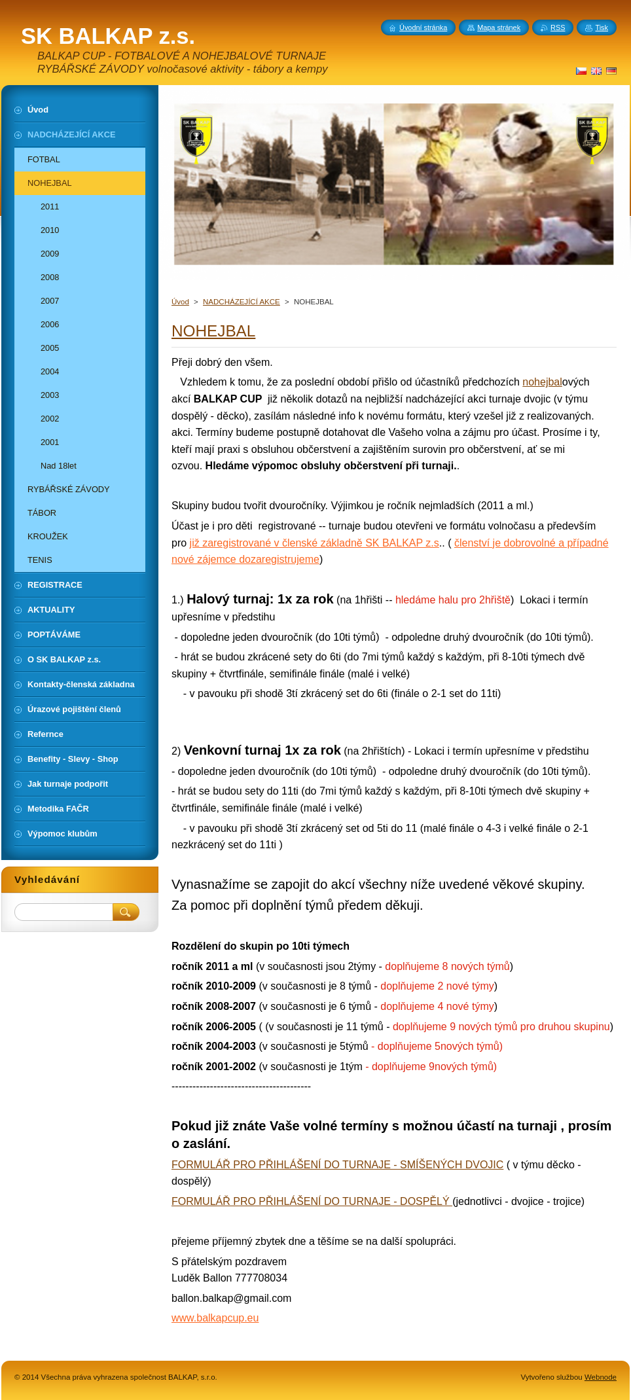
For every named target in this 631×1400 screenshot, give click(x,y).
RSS (557, 27)
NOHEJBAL (213, 331)
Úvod (180, 302)
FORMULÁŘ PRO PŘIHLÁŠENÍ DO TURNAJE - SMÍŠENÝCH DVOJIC (337, 1164)
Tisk (601, 27)
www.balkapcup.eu (215, 1317)
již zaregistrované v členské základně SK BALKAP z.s (314, 542)
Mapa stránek (498, 27)
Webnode (601, 1377)
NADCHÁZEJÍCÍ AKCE (241, 302)
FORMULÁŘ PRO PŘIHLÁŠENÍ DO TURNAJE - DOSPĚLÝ (311, 1201)
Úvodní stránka (423, 27)
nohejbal (542, 381)
